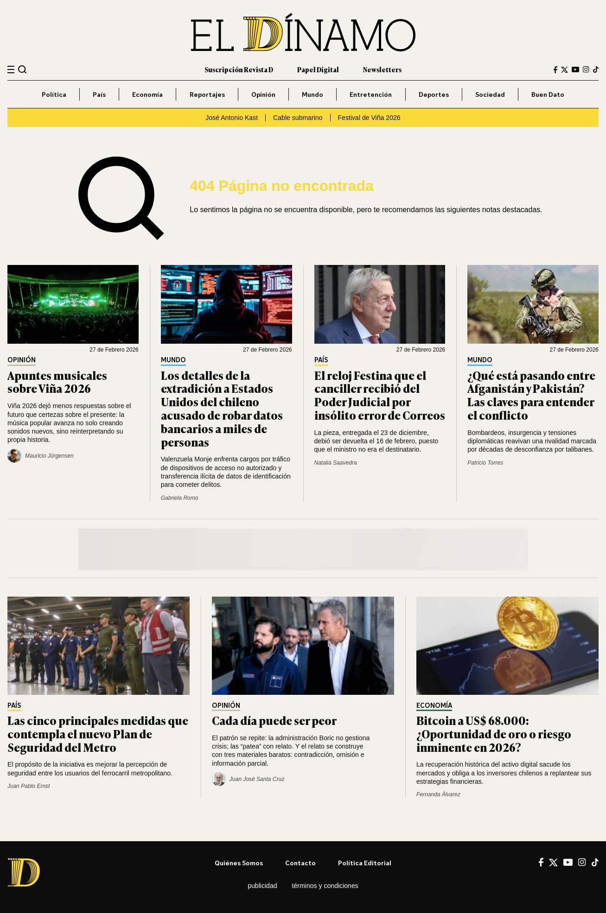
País (99, 94)
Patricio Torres (485, 463)
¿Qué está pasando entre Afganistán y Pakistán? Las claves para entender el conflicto (531, 395)
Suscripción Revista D (238, 69)
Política (54, 94)
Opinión (263, 94)
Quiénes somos (239, 863)
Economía (147, 94)
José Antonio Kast (231, 117)
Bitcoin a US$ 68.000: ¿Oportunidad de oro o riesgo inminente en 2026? (493, 733)
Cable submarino (297, 117)
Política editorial (364, 863)
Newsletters (382, 69)
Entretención (371, 94)
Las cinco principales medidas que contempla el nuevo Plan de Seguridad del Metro (97, 733)
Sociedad (490, 94)
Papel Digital (318, 69)
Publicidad (262, 885)
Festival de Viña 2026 (369, 117)
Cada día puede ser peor (274, 720)
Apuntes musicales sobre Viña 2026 (57, 382)
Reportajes (207, 94)
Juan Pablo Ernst (28, 786)
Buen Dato (547, 94)
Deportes (434, 94)
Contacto (300, 863)
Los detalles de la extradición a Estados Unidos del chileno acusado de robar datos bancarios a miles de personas (222, 408)
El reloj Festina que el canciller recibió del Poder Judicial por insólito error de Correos (379, 395)
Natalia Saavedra (335, 463)
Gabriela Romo (179, 498)
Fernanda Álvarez (438, 794)
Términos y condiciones (325, 885)
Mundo (312, 94)
